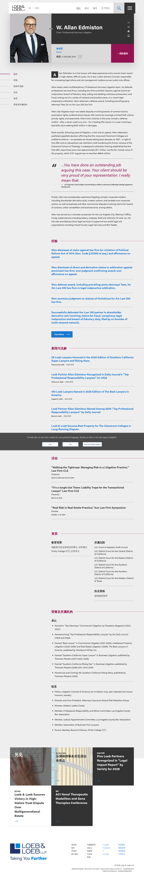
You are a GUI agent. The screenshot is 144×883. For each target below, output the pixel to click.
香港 (89, 857)
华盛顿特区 (91, 844)
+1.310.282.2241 (68, 56)
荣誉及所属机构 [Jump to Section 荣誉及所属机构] (20, 104)
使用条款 (121, 851)
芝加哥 (74, 851)
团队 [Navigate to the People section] (77, 8)
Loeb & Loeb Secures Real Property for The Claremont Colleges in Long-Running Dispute (91, 427)
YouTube (106, 854)
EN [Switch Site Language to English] (31, 8)
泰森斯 (89, 851)
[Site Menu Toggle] (128, 8)
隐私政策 (121, 848)
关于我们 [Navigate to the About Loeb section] (104, 8)
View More (62, 334)
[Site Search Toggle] (117, 8)
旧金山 (89, 848)
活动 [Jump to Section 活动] (15, 92)
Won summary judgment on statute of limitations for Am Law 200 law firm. (90, 300)
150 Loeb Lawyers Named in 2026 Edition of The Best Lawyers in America (90, 393)
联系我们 (121, 844)
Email (59, 51)
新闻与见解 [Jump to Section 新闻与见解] (18, 86)
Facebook (106, 848)
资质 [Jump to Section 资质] (15, 98)
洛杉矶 (59, 48)
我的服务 (122, 53)
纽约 (73, 848)
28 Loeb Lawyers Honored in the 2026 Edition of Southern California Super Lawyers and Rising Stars (92, 358)
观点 (85, 8)
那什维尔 (74, 854)
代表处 (89, 854)
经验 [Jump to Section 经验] (15, 80)
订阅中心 (121, 854)
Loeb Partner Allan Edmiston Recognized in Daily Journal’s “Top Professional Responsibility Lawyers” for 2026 (90, 376)
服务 (94, 8)
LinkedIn (106, 844)
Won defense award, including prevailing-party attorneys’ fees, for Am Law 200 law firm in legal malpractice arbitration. (91, 286)
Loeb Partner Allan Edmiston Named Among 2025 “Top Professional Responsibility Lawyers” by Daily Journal (92, 410)
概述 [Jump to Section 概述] (15, 74)
